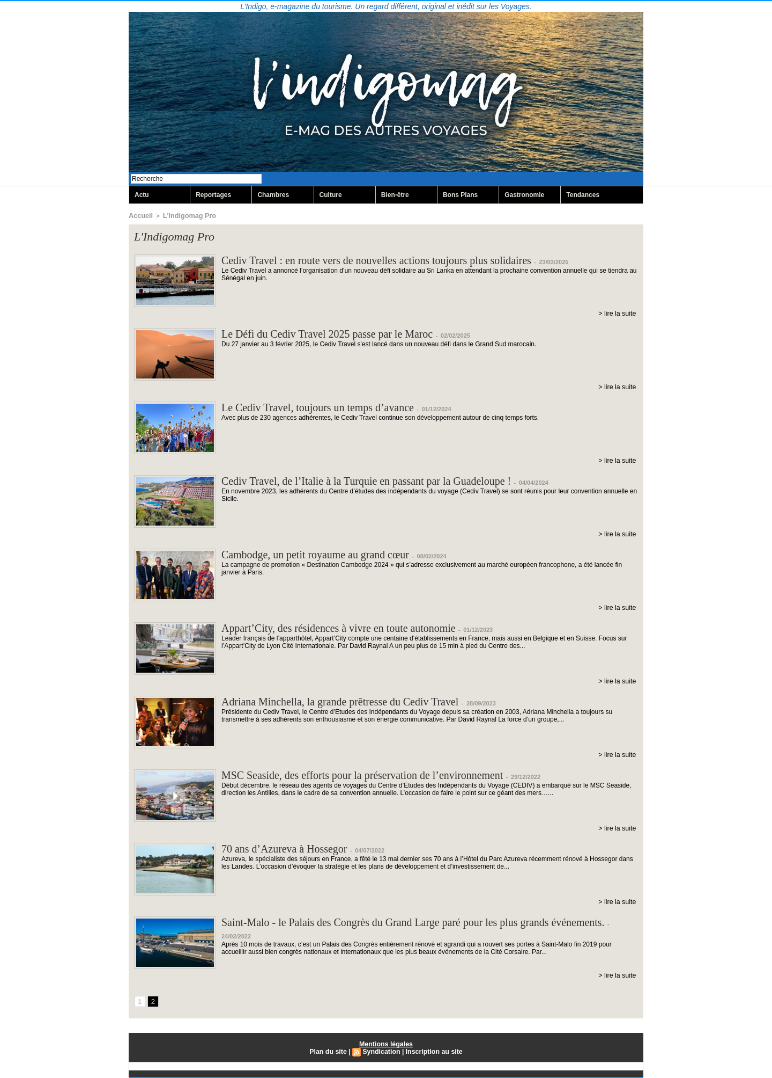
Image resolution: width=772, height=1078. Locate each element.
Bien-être (395, 195)
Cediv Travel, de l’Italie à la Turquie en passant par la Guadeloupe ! (381, 481)
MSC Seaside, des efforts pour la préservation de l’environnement (377, 775)
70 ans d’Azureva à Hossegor (290, 849)
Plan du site (329, 1051)
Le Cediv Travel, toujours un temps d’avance (327, 407)
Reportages (213, 195)
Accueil (139, 216)
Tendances (582, 195)
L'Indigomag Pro (183, 216)
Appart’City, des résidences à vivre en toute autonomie (350, 628)
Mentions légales (386, 1044)
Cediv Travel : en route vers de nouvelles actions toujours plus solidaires (392, 260)
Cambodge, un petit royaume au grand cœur (325, 555)
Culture (331, 195)
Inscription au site (433, 1051)
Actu (142, 195)
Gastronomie (524, 195)
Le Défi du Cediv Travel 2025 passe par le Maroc (338, 334)
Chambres (273, 195)
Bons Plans (460, 195)
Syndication (381, 1051)
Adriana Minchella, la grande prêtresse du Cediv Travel (352, 702)
